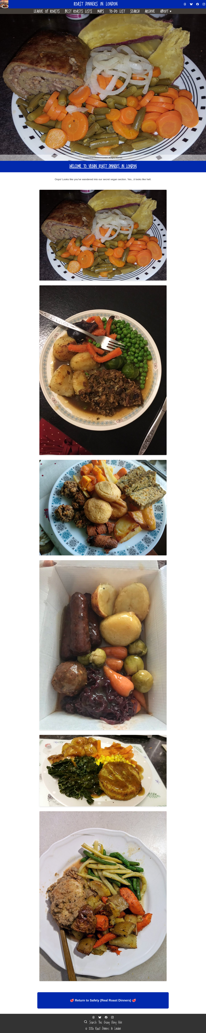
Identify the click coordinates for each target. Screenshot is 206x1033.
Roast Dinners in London (96, 4)
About (166, 10)
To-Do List (117, 11)
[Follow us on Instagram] (204, 4)
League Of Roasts (47, 11)
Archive (150, 11)
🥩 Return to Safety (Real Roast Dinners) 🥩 (103, 1000)
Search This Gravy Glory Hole (103, 1022)
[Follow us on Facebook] (197, 4)
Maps (100, 11)
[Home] (5, 4)
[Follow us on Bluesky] (191, 4)
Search (135, 11)
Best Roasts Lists (78, 11)
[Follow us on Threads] (185, 4)
